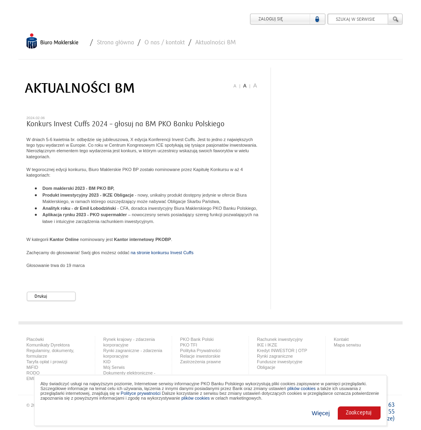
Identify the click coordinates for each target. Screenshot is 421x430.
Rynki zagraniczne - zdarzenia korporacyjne (132, 353)
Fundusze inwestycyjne (280, 361)
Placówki (35, 339)
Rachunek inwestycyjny (280, 339)
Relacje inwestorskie (200, 356)
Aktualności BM (215, 42)
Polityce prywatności (141, 393)
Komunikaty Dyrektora (48, 344)
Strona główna (115, 42)
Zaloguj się (271, 19)
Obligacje (266, 367)
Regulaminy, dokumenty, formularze (50, 353)
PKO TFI (188, 344)
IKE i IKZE (267, 344)
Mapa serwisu (347, 344)
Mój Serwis (114, 367)
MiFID (32, 367)
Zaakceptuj (358, 413)
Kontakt (341, 339)
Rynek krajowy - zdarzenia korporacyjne (129, 342)
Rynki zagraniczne (275, 356)
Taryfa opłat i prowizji (46, 361)
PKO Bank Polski (197, 339)
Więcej (321, 413)
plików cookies (301, 388)
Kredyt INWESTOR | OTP (282, 350)
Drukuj (54, 296)
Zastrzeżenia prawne (200, 361)
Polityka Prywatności (200, 350)
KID (106, 361)
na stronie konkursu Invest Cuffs (161, 252)
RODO (33, 372)
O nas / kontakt (164, 42)
